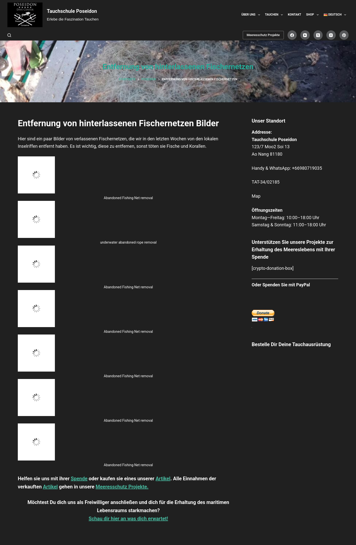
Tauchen (275, 15)
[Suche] (9, 35)
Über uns (251, 15)
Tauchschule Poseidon (72, 11)
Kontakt (294, 14)
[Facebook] (292, 35)
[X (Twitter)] (318, 35)
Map (256, 196)
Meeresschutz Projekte (263, 35)
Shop (313, 15)
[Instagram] (331, 35)
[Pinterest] (344, 35)
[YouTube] (305, 35)
